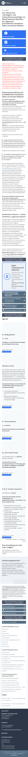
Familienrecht (5, 633)
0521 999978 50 (9, 725)
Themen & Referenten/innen (10, 58)
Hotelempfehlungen (18, 59)
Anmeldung (20, 58)
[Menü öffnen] (23, 3)
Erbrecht (4, 631)
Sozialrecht (5, 642)
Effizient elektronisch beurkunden (10, 683)
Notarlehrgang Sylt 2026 (8, 654)
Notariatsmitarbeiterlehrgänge (10, 678)
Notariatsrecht (6, 652)
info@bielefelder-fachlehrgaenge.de (12, 729)
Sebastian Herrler (8, 366)
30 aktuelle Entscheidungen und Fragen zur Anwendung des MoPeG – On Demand (13, 665)
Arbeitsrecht (5, 629)
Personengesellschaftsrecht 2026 (10, 685)
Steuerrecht (5, 644)
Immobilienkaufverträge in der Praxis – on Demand (13, 670)
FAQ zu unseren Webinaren (8, 748)
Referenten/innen (6, 742)
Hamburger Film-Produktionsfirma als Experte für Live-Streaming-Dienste (13, 168)
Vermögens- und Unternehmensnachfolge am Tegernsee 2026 (13, 661)
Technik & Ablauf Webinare (8, 746)
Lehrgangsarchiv (6, 740)
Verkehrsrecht (5, 646)
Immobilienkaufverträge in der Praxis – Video (13, 687)
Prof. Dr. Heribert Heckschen (12, 489)
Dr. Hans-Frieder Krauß (10, 453)
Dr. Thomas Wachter (9, 421)
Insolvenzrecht (5, 637)
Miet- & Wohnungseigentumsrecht (11, 640)
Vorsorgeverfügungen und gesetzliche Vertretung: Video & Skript (11, 690)
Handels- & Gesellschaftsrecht (9, 635)
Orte (3, 744)
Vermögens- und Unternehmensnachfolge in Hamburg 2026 (13, 657)
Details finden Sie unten (17, 256)
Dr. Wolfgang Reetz (8, 335)
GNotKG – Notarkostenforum (9, 680)
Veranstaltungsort (9, 59)
